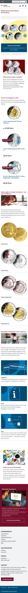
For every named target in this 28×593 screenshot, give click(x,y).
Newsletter (4, 558)
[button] (26, 2)
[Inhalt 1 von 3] (12, 54)
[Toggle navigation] (25, 6)
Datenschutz (14, 587)
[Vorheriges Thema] (3, 35)
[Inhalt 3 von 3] (16, 54)
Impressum (4, 587)
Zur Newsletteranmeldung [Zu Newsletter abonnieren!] (13, 520)
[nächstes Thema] (25, 35)
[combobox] (18, 2)
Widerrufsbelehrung (6, 537)
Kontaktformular (5, 571)
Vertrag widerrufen (7, 579)
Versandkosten (4, 533)
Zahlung (3, 539)
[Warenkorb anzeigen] (22, 6)
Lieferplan (3, 535)
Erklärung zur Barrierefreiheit (8, 541)
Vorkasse (3, 550)
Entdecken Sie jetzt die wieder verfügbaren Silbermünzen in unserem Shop (13, 84)
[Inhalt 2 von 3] (14, 54)
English (2, 1)
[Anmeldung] (20, 6)
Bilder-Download (5, 560)
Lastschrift (3, 552)
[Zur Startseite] (5, 6)
